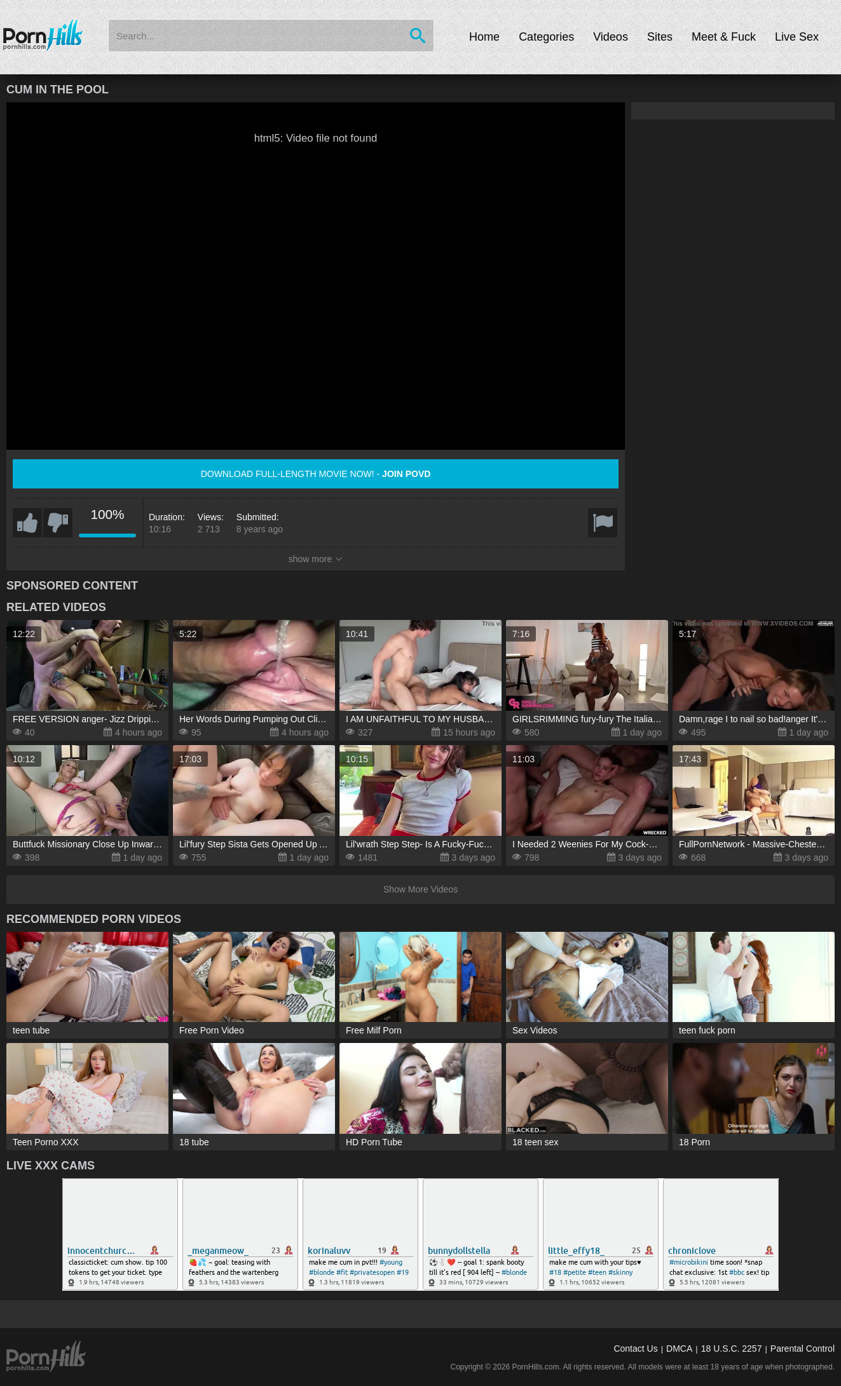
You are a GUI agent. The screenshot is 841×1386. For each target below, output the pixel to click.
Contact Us (635, 1348)
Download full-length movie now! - (316, 474)
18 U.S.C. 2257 (731, 1348)
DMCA (679, 1348)
